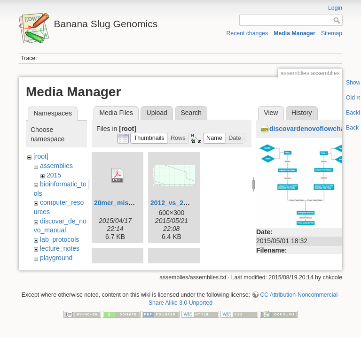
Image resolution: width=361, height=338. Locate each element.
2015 (54, 175)
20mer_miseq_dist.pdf (129, 203)
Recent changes (247, 33)
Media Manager (294, 33)
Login (335, 8)
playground (56, 257)
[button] (149, 138)
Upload (157, 112)
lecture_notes (59, 248)
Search (190, 112)
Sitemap (331, 33)
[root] (40, 156)
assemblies (56, 165)
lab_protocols (59, 239)
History (301, 112)
